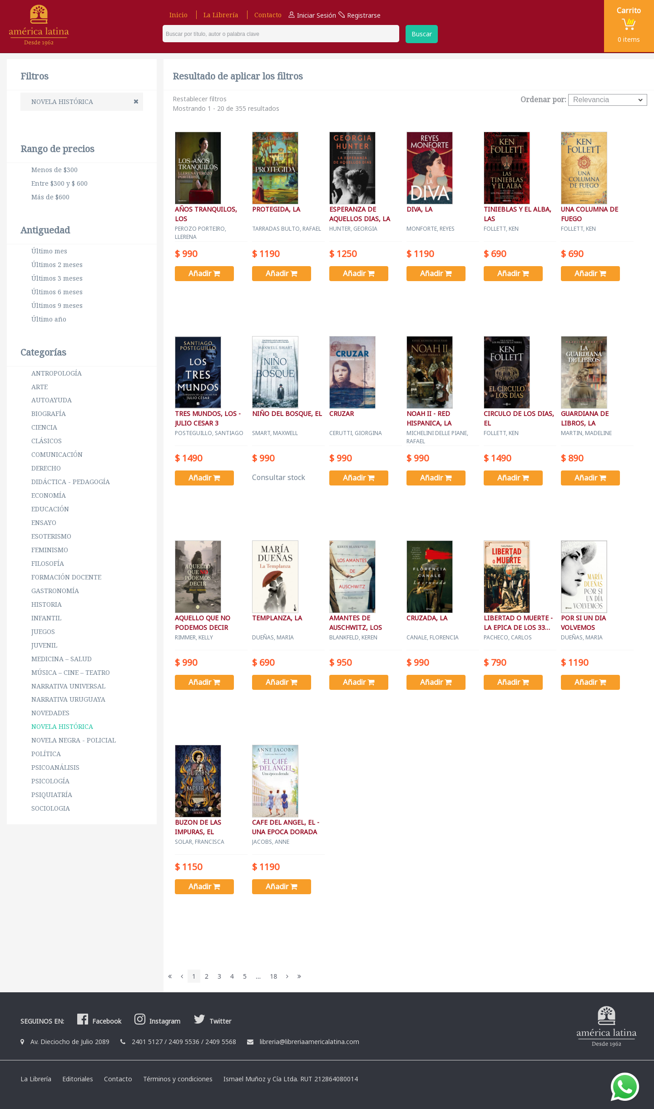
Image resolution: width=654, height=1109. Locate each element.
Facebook (98, 1021)
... (258, 976)
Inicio (178, 14)
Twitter (211, 1021)
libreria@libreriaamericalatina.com (309, 1041)
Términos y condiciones (178, 1078)
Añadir (207, 273)
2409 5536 (183, 1041)
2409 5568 (220, 1041)
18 (273, 976)
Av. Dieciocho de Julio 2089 (69, 1041)
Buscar (421, 34)
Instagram (156, 1021)
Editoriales (77, 1078)
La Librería (220, 14)
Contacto (268, 14)
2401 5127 (147, 1041)
